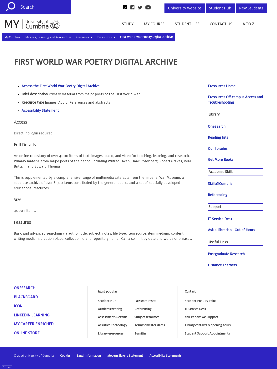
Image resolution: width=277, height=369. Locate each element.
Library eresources (110, 333)
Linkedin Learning (31, 315)
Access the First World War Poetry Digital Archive (60, 86)
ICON (18, 306)
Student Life (187, 24)
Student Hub (220, 8)
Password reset (145, 301)
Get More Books (220, 160)
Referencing (217, 195)
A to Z (248, 24)
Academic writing (110, 309)
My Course (154, 24)
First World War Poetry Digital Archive (146, 37)
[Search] (45, 7)
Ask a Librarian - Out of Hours (231, 230)
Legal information (89, 355)
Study (127, 24)
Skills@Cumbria (220, 184)
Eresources (106, 37)
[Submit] (10, 7)
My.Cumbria (12, 37)
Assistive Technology (112, 325)
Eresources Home (221, 86)
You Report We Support (201, 317)
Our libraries (217, 149)
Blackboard (26, 297)
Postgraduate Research (226, 254)
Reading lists (218, 137)
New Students (251, 8)
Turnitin (140, 333)
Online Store (27, 333)
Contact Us (221, 24)
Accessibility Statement (40, 110)
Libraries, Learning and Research (48, 37)
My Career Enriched (33, 324)
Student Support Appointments (207, 333)
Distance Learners (222, 265)
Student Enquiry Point (200, 301)
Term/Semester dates (149, 325)
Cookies (65, 355)
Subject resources (146, 317)
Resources (84, 37)
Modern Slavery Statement (125, 355)
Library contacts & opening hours (208, 325)
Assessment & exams (112, 317)
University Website (184, 8)
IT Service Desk (220, 219)
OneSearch (216, 126)
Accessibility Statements (165, 355)
